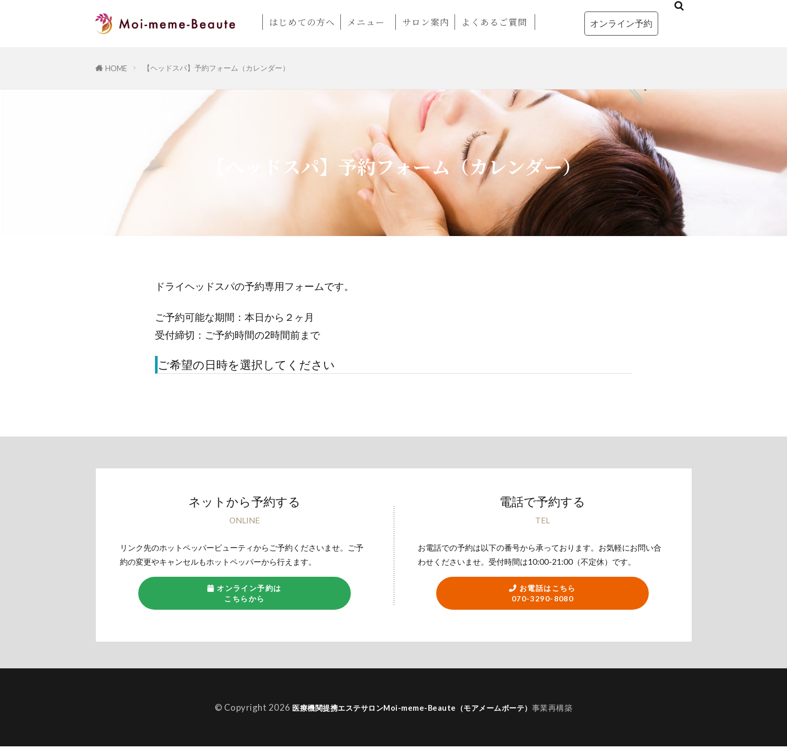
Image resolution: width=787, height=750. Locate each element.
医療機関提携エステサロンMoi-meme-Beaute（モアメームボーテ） (412, 710)
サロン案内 (425, 22)
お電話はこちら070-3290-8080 (543, 594)
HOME (116, 68)
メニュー (366, 22)
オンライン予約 (621, 23)
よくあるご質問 (494, 22)
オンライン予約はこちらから (244, 594)
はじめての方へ (302, 22)
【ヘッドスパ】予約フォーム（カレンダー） (216, 67)
